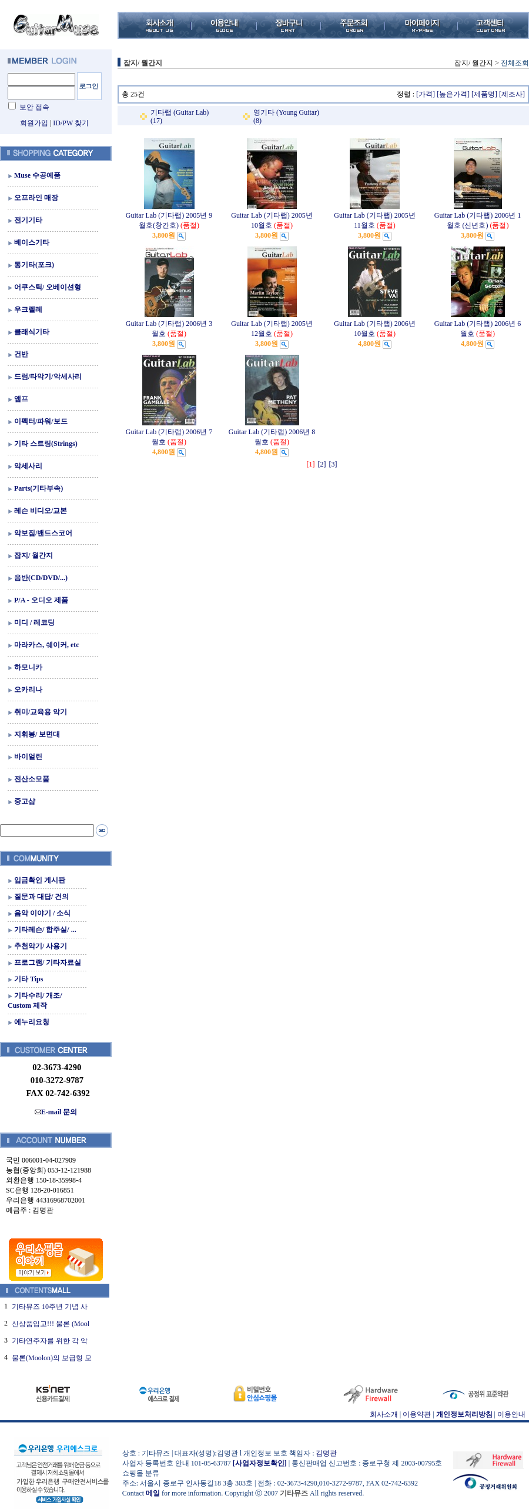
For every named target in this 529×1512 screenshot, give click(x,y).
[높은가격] (453, 94)
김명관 (326, 1453)
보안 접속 (34, 107)
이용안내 (511, 1414)
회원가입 (34, 123)
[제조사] (512, 94)
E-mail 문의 (56, 1112)
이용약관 (417, 1414)
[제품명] (484, 94)
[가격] (425, 94)
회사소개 (384, 1414)
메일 (153, 1493)
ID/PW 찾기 (71, 123)
